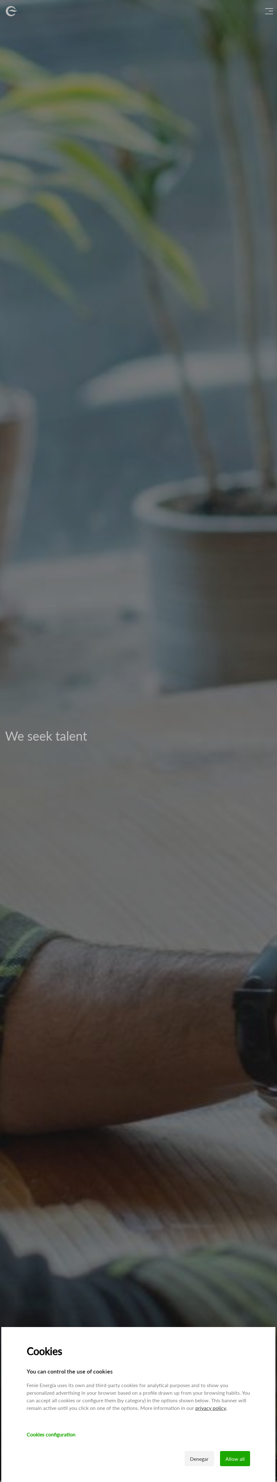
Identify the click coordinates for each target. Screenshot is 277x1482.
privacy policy (210, 1408)
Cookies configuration (51, 1434)
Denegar (199, 1459)
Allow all (235, 1459)
